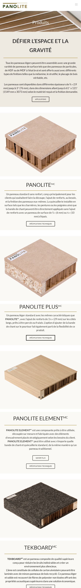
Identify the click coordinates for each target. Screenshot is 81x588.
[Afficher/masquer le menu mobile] (76, 4)
